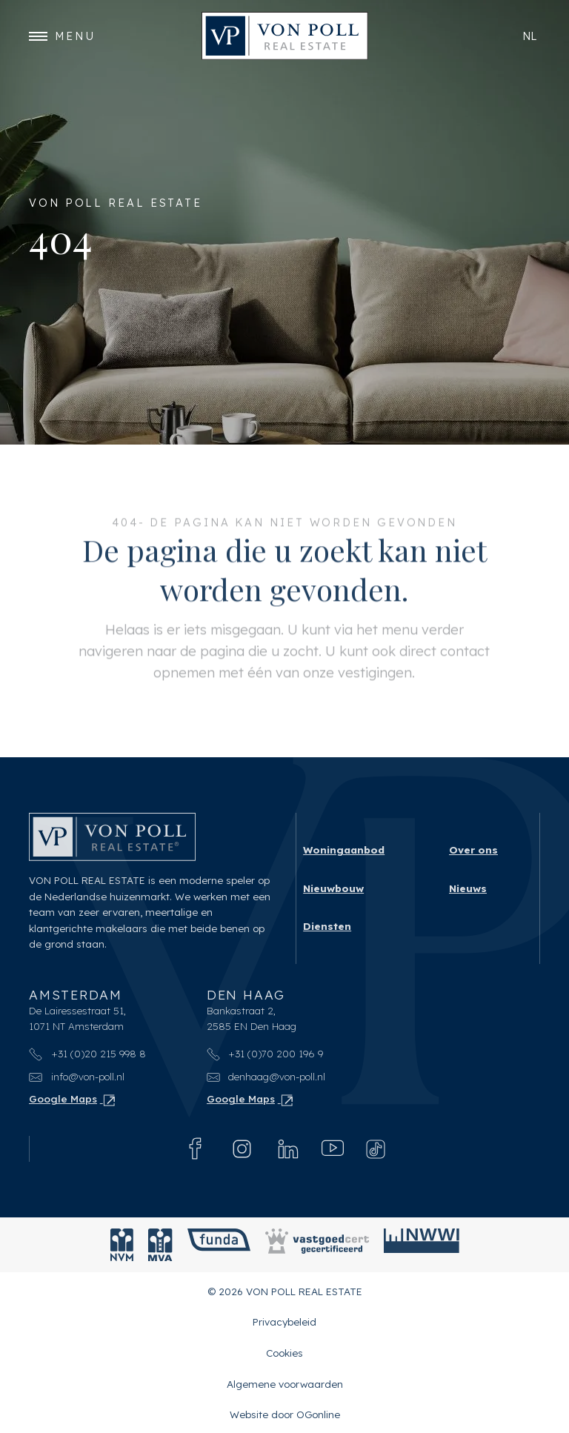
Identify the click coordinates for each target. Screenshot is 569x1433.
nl (529, 36)
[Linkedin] (288, 1148)
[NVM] (121, 1244)
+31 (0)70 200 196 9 (265, 1052)
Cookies (284, 1352)
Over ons (473, 849)
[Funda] (218, 1244)
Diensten (327, 926)
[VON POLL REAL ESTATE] (285, 36)
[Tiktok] (375, 1149)
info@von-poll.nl (76, 1076)
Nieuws (468, 887)
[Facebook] (195, 1148)
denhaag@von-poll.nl (266, 1076)
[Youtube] (333, 1148)
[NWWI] (421, 1244)
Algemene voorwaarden (285, 1383)
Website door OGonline (285, 1414)
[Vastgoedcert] (317, 1244)
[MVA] (160, 1244)
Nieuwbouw (333, 887)
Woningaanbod (344, 849)
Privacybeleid (284, 1321)
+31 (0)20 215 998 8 (87, 1052)
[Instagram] (242, 1149)
